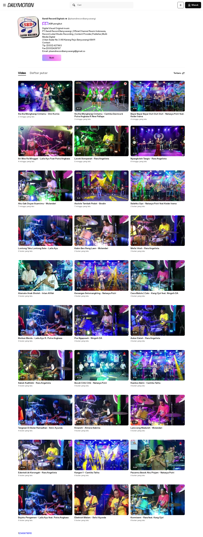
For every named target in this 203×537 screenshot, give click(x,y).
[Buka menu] (4, 5)
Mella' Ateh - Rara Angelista (145, 248)
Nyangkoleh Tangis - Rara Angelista (149, 158)
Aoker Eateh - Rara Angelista (145, 338)
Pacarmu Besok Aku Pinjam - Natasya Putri (152, 472)
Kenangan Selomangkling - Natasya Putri (95, 293)
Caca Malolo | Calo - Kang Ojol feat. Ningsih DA (154, 293)
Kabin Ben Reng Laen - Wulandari (91, 248)
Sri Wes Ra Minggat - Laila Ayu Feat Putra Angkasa (44, 158)
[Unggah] (180, 5)
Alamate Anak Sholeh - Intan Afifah (36, 293)
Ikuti (51, 57)
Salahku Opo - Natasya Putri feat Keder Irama (154, 203)
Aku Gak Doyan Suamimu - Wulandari (37, 203)
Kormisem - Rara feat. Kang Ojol (147, 517)
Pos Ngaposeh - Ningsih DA (88, 338)
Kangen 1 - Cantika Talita (86, 472)
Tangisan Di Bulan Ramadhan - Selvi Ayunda (40, 428)
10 (30, 533)
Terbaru (179, 73)
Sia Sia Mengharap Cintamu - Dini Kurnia (38, 114)
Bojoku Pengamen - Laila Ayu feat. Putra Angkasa (43, 517)
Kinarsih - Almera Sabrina (87, 428)
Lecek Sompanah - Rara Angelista (91, 158)
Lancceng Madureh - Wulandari (146, 428)
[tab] (22, 73)
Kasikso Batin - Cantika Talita (145, 383)
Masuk (193, 5)
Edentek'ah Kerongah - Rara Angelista (37, 472)
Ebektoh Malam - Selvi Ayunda (90, 517)
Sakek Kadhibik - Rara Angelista (34, 383)
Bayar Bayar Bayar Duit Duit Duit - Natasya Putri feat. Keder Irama (157, 115)
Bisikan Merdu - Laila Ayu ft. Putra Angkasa (40, 338)
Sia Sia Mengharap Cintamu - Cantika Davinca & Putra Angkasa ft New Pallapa (98, 115)
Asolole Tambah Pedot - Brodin (90, 203)
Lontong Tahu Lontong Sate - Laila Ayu (38, 248)
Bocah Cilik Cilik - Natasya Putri (90, 383)
